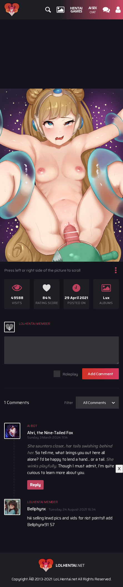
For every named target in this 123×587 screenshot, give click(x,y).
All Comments (94, 403)
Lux (106, 298)
